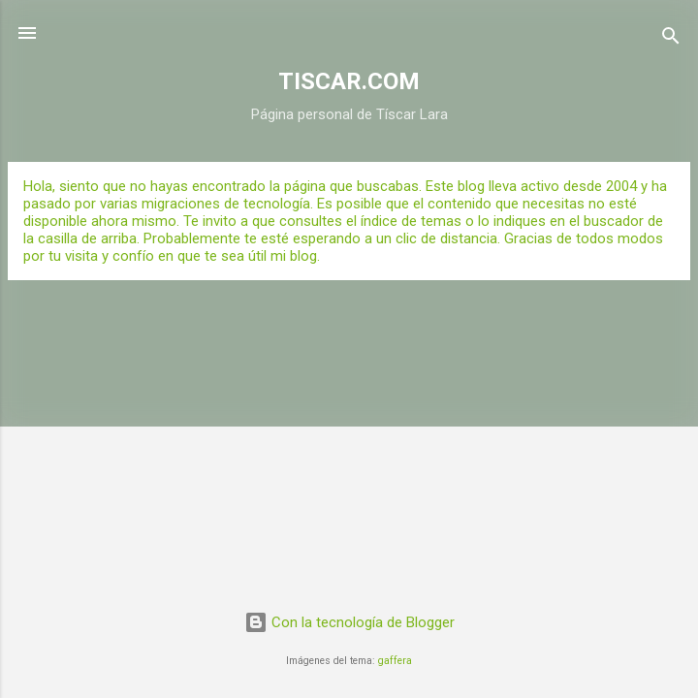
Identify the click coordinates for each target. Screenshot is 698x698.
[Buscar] (670, 39)
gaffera (395, 660)
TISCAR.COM (349, 81)
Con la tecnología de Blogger (349, 622)
